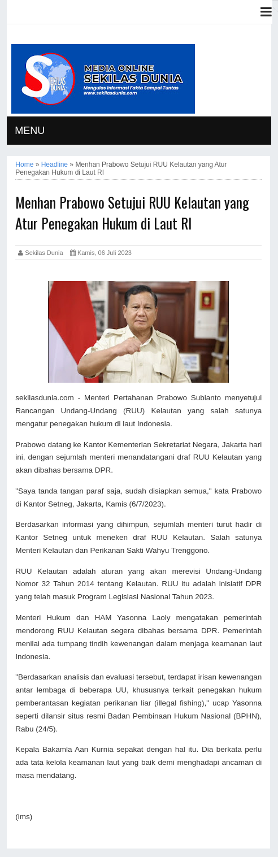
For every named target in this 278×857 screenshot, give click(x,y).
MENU (30, 130)
